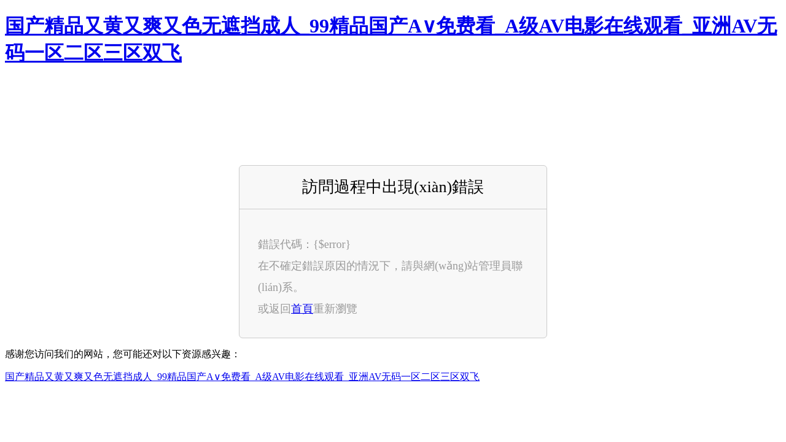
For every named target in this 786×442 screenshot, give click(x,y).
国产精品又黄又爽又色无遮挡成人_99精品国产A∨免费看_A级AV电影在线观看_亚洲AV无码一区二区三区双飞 (242, 376)
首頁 (302, 309)
